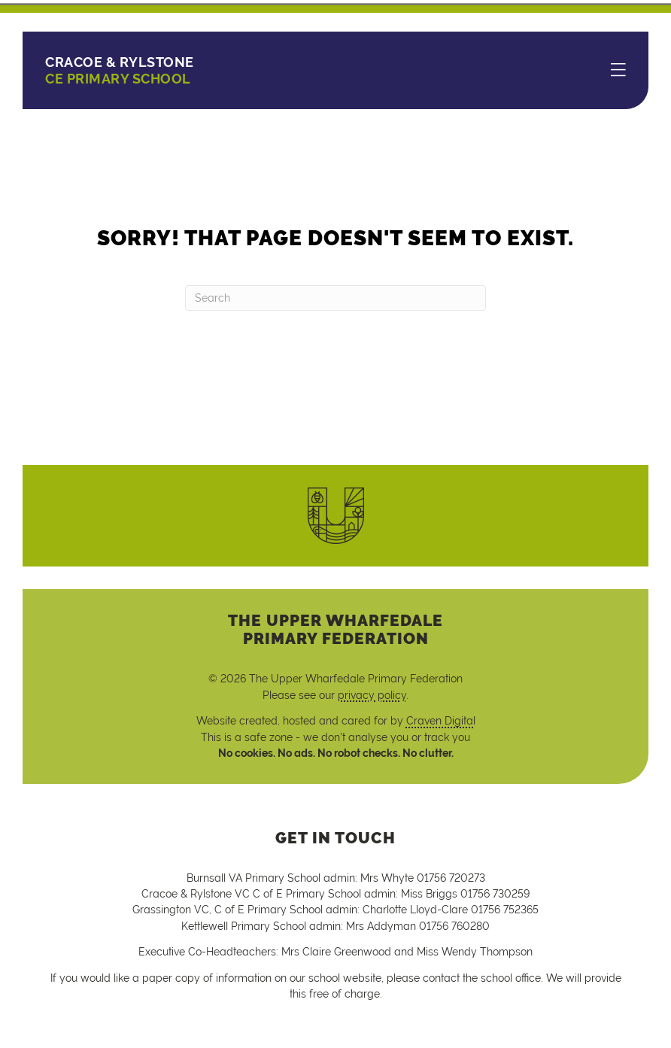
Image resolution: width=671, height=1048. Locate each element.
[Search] (335, 298)
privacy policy (372, 695)
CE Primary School (119, 70)
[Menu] (618, 70)
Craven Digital (440, 721)
